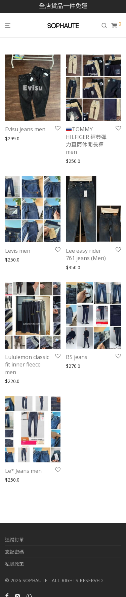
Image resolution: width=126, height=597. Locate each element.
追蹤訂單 (14, 539)
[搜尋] (106, 25)
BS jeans (77, 357)
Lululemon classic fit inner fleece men (27, 364)
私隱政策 (14, 564)
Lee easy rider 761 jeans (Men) (86, 254)
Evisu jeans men (25, 129)
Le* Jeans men (23, 471)
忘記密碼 (14, 552)
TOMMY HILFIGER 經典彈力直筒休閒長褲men (86, 140)
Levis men (17, 250)
